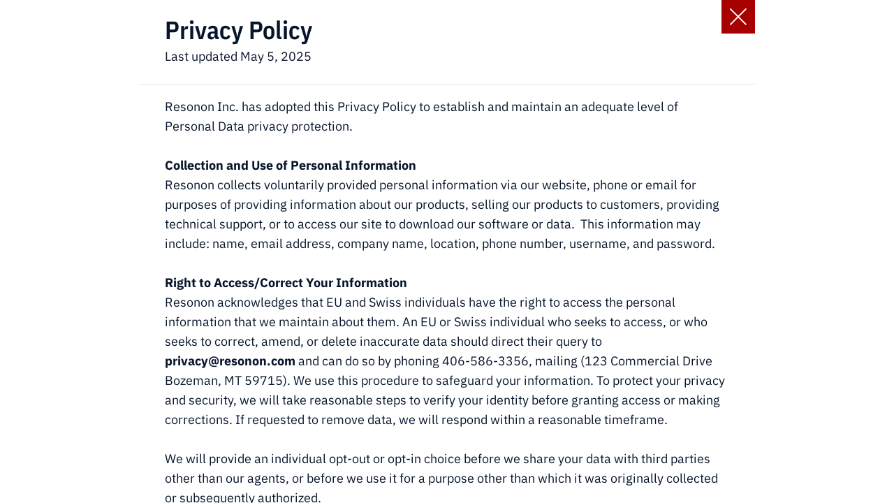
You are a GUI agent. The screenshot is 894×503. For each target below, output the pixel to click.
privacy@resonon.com (230, 361)
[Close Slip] (738, 17)
